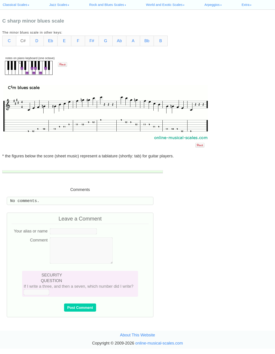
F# (91, 41)
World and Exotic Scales (164, 5)
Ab (119, 41)
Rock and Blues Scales (106, 5)
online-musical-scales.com (159, 348)
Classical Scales (15, 5)
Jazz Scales (58, 5)
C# (22, 41)
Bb (146, 41)
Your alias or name (31, 231)
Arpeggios (212, 5)
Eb (50, 41)
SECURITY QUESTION (51, 283)
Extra (246, 5)
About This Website (137, 340)
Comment (39, 240)
